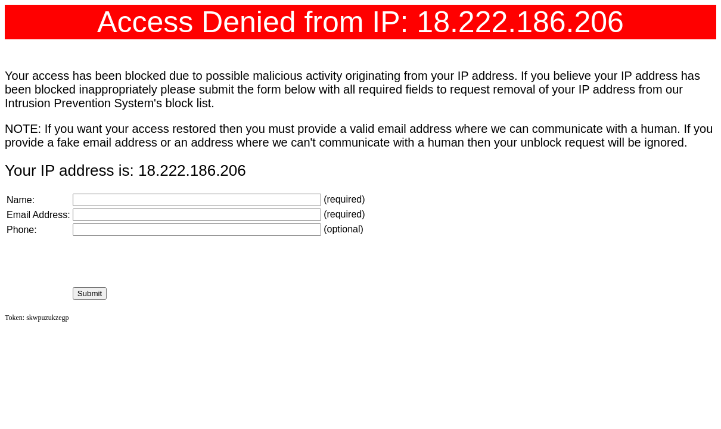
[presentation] (163, 261)
